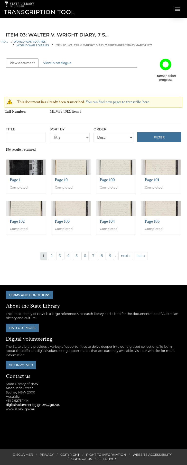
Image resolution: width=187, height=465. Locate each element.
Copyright (69, 454)
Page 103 (62, 221)
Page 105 (152, 221)
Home (5, 41)
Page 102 (17, 221)
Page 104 (107, 221)
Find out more (22, 328)
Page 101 (152, 180)
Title (10, 129)
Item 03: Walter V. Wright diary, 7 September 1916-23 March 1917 (104, 45)
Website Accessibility (152, 454)
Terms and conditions (29, 295)
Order (100, 129)
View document (24, 63)
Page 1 (15, 180)
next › (126, 256)
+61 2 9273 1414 (17, 400)
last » (141, 256)
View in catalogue (57, 63)
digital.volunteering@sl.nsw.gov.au (33, 405)
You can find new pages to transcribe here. (118, 102)
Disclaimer (23, 454)
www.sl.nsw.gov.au (20, 409)
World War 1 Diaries (33, 45)
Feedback (108, 459)
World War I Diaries (30, 41)
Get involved (21, 365)
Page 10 (61, 180)
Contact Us (81, 459)
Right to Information (106, 454)
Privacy (47, 454)
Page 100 (107, 180)
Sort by (57, 129)
